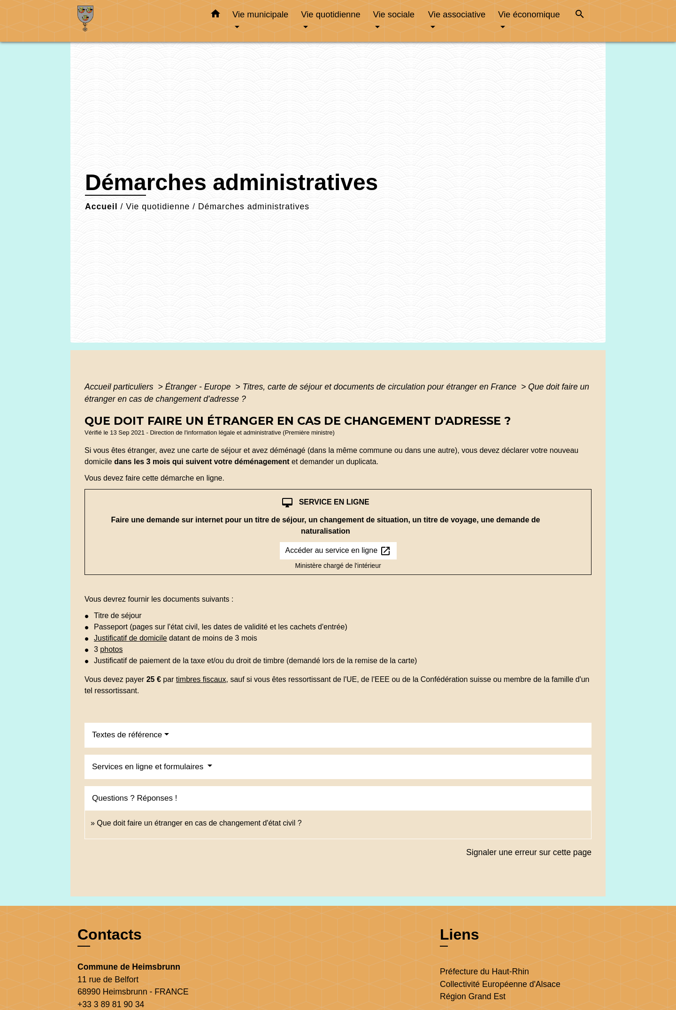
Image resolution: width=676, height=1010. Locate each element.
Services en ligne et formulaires (149, 766)
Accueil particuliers (120, 386)
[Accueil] (136, 20)
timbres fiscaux (201, 679)
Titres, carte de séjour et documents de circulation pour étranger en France (380, 386)
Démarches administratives (253, 206)
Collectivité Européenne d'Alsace (500, 984)
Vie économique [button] (529, 14)
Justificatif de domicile (130, 638)
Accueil (101, 206)
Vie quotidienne (158, 206)
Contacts (109, 934)
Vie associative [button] (456, 14)
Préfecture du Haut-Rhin (484, 971)
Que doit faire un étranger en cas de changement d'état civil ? (199, 823)
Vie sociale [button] (394, 14)
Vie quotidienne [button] (330, 14)
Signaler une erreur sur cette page (529, 852)
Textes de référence (127, 734)
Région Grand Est (473, 996)
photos (111, 649)
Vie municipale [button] (260, 14)
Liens (459, 934)
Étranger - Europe (199, 386)
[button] (215, 15)
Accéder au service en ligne (338, 551)
